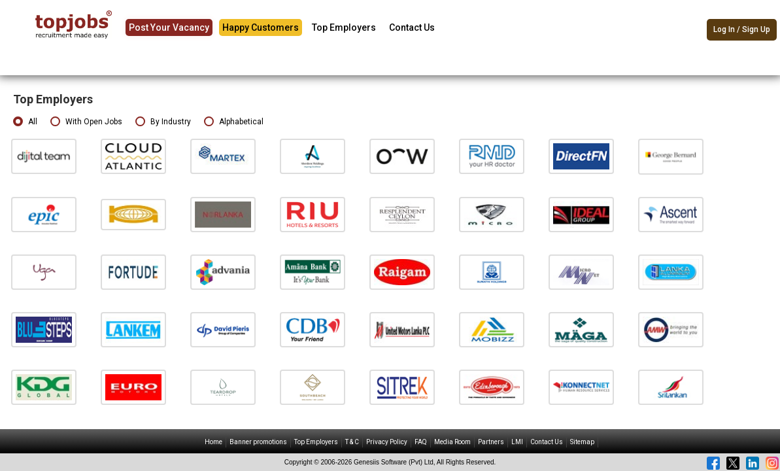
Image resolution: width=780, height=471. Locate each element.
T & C (352, 441)
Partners (491, 441)
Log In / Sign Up (741, 29)
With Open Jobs (86, 122)
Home (213, 441)
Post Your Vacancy (169, 27)
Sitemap (582, 441)
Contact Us (412, 27)
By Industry (163, 122)
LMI (517, 441)
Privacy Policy (386, 441)
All (25, 122)
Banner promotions (258, 441)
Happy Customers (260, 27)
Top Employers (344, 27)
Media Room (452, 441)
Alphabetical (233, 122)
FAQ (421, 441)
